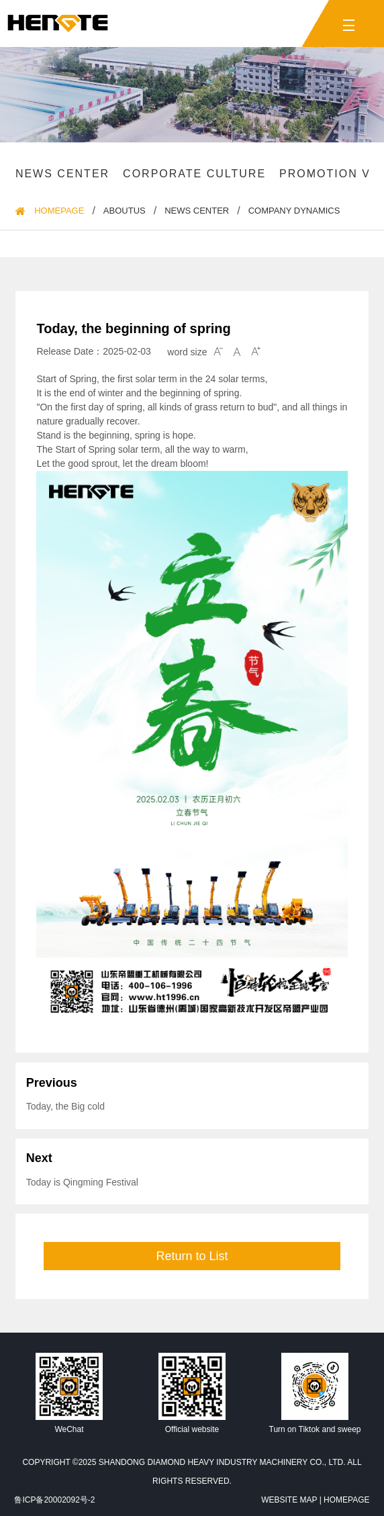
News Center (62, 173)
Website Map (289, 1500)
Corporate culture (194, 173)
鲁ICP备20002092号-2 (54, 1500)
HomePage (59, 211)
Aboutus (124, 211)
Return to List (192, 1256)
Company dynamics (294, 211)
